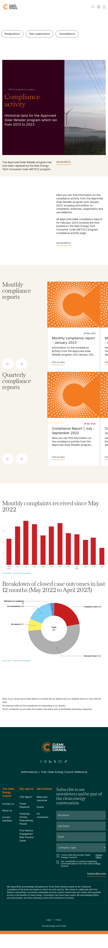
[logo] (10, 6)
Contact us (8, 803)
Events (40, 807)
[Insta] (45, 761)
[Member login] (98, 6)
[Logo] (54, 747)
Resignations (12, 33)
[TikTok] (66, 761)
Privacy (58, 920)
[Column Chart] (54, 546)
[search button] (92, 6)
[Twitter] (55, 761)
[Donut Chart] (54, 644)
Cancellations (67, 33)
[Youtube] (60, 761)
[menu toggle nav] (104, 6)
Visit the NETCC (63, 163)
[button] (8, 364)
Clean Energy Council (52, 926)
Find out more (58, 363)
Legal (49, 920)
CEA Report (26, 797)
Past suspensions (39, 33)
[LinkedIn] (50, 761)
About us (7, 810)
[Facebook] (41, 761)
